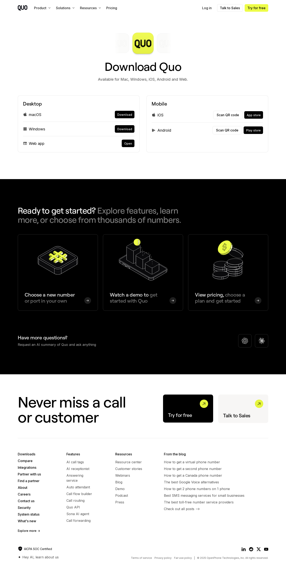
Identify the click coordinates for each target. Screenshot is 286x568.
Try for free (256, 8)
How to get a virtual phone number (192, 462)
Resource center (128, 462)
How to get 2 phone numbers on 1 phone (197, 489)
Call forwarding (78, 520)
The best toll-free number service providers (199, 502)
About (22, 487)
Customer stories (128, 469)
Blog (118, 482)
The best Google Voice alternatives (191, 482)
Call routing (75, 500)
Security (24, 508)
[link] (124, 114)
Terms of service (141, 557)
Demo (120, 489)
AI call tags (75, 462)
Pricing (111, 8)
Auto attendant (78, 487)
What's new (27, 521)
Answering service (74, 478)
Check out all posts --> (182, 509)
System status (28, 514)
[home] (22, 8)
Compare (25, 461)
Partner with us (29, 474)
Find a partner (28, 481)
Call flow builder (79, 494)
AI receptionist (77, 469)
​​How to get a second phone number (193, 469)
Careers (24, 494)
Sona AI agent (77, 514)
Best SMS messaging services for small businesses (204, 495)
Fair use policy (183, 557)
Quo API (73, 507)
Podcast (121, 495)
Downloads (26, 454)
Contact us (26, 501)
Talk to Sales (230, 8)
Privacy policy (163, 557)
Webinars (122, 475)
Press (119, 502)
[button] (42, 8)
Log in (207, 8)
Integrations (27, 467)
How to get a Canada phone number (193, 475)
